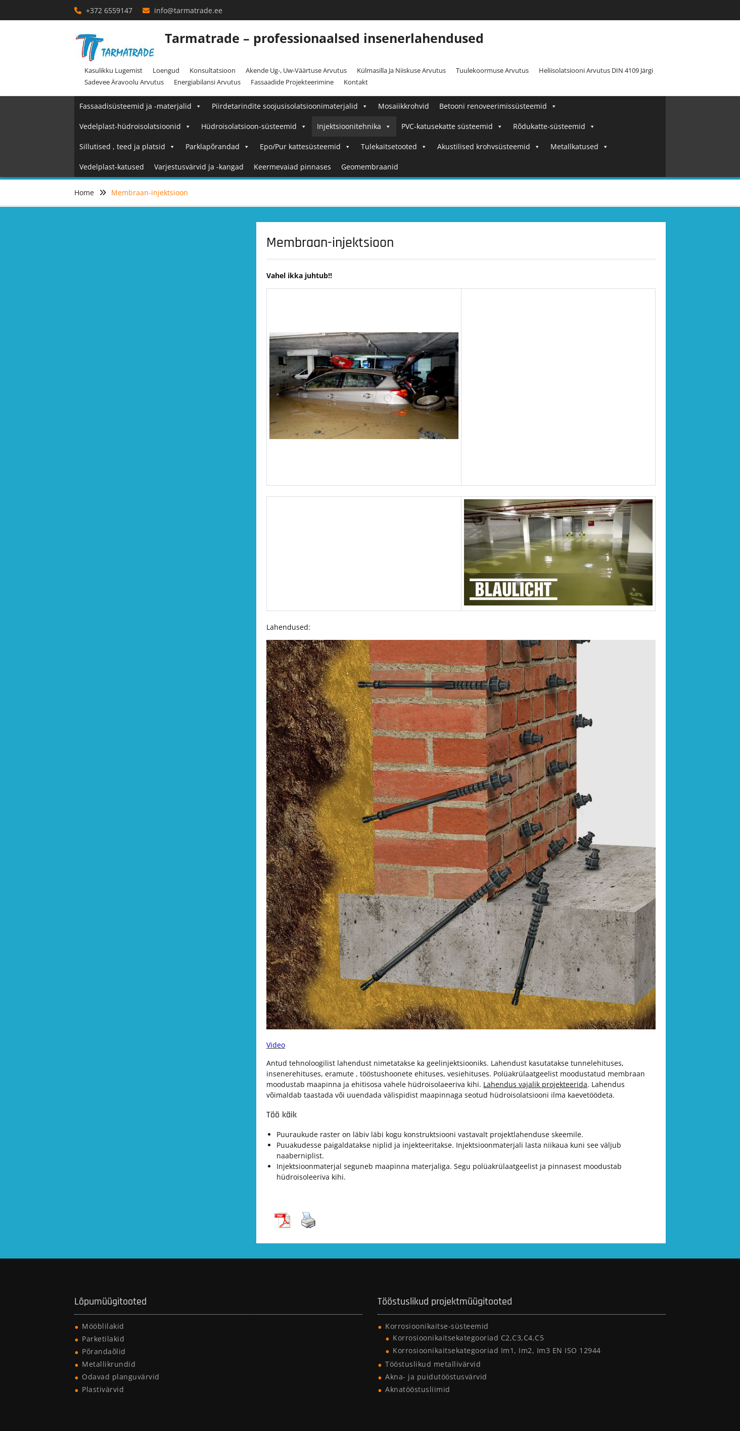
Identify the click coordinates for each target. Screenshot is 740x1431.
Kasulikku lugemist (113, 70)
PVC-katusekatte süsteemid (452, 126)
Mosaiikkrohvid (403, 106)
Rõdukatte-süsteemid (554, 126)
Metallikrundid (108, 1364)
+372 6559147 (109, 10)
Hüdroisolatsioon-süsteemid (254, 126)
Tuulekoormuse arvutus (492, 70)
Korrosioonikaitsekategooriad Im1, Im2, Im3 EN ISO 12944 (497, 1350)
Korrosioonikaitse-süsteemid (437, 1326)
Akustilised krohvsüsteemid (488, 146)
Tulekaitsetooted (394, 146)
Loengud (166, 70)
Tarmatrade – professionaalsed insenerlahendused (324, 38)
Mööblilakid (103, 1326)
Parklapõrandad (218, 146)
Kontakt (356, 81)
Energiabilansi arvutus (207, 81)
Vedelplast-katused (111, 166)
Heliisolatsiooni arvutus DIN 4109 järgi (596, 70)
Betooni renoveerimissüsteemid (498, 106)
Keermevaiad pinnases (292, 166)
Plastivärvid (103, 1389)
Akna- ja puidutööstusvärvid (436, 1376)
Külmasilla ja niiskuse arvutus (401, 70)
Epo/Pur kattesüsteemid (305, 146)
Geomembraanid (369, 166)
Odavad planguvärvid (121, 1376)
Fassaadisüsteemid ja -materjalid (140, 106)
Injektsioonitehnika (354, 126)
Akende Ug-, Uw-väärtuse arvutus (296, 70)
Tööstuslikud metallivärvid (433, 1364)
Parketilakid (103, 1338)
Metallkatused (579, 146)
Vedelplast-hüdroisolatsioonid (135, 126)
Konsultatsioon (213, 70)
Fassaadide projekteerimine (292, 81)
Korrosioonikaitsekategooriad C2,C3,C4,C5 (468, 1337)
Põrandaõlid (104, 1351)
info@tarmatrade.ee (188, 10)
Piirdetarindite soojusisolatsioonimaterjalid (290, 106)
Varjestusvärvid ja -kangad (199, 166)
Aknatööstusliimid (417, 1389)
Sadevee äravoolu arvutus (124, 81)
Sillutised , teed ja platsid (127, 146)
